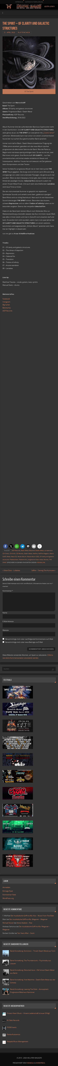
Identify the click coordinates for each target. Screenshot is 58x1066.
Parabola (30, 1063)
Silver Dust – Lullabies (11, 570)
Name (5, 613)
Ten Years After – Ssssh (25, 933)
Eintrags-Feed (8, 891)
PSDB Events (11, 1027)
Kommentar (8, 591)
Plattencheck (24, 32)
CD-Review (19, 553)
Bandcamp (7, 308)
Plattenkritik (23, 559)
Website (6, 630)
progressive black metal (35, 559)
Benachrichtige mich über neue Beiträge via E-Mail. (24, 642)
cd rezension (48, 550)
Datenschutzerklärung (34, 2)
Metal (8, 556)
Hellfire (35, 553)
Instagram (6, 302)
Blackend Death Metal (36, 550)
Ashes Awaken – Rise (24, 923)
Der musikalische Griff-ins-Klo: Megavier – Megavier (28, 919)
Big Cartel (6, 305)
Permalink (41, 562)
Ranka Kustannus (13, 1034)
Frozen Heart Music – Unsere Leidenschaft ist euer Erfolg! (28, 1013)
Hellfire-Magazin (43, 553)
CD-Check (6, 553)
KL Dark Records (13, 1020)
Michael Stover (8, 923)
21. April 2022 (9, 32)
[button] (5, 546)
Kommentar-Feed (9, 895)
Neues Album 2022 (33, 556)
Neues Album (21, 556)
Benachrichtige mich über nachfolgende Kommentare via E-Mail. (29, 639)
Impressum (19, 2)
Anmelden (6, 887)
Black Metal (24, 550)
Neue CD (14, 556)
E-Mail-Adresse (8, 621)
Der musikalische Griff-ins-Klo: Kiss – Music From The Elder (32, 916)
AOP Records (7, 311)
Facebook (6, 299)
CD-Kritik (12, 553)
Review (46, 559)
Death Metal (28, 553)
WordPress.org (8, 898)
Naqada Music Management (17, 1041)
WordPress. (40, 1063)
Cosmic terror (49, 133)
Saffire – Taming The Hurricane (43, 570)
